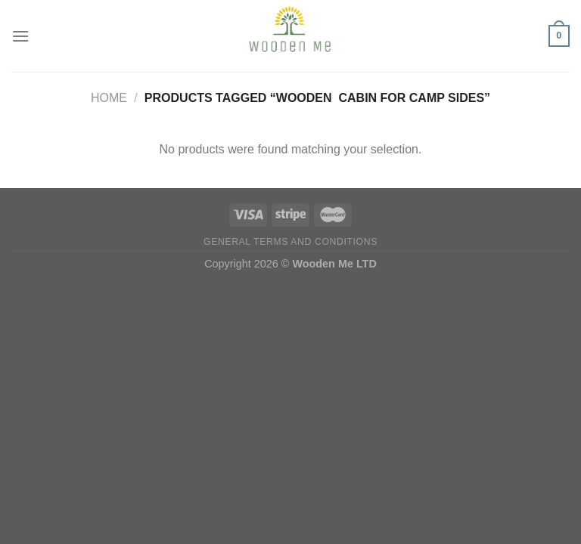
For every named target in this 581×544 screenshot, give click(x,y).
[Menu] (20, 35)
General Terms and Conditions (290, 241)
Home (109, 97)
